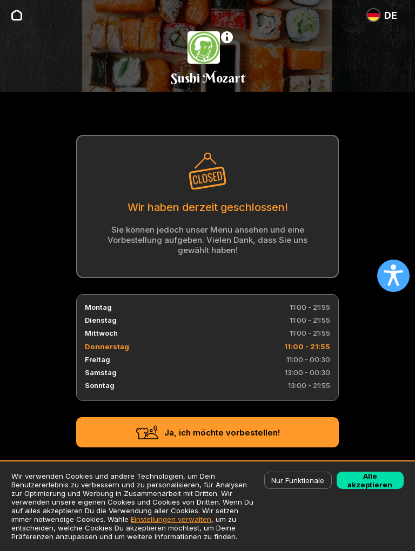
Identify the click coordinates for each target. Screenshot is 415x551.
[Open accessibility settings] (393, 276)
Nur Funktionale (297, 480)
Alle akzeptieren (369, 480)
